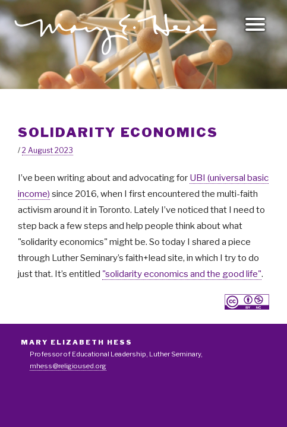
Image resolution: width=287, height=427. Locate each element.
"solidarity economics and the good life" (181, 274)
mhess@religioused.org (68, 366)
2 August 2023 (47, 150)
